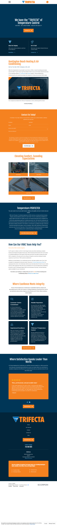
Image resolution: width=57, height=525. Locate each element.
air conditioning (22, 73)
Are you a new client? (12, 128)
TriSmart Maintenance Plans (38, 262)
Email (30, 125)
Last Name (31, 122)
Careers (28, 430)
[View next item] (30, 402)
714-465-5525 (28, 447)
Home (28, 425)
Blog (28, 435)
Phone (10, 125)
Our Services (28, 427)
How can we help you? (12, 131)
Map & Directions (28, 458)
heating (29, 73)
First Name (10, 122)
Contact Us (28, 432)
